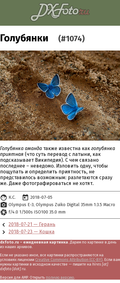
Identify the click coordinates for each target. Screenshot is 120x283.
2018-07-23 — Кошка (31, 232)
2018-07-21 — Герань (32, 224)
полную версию (60, 277)
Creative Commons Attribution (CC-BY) (69, 259)
